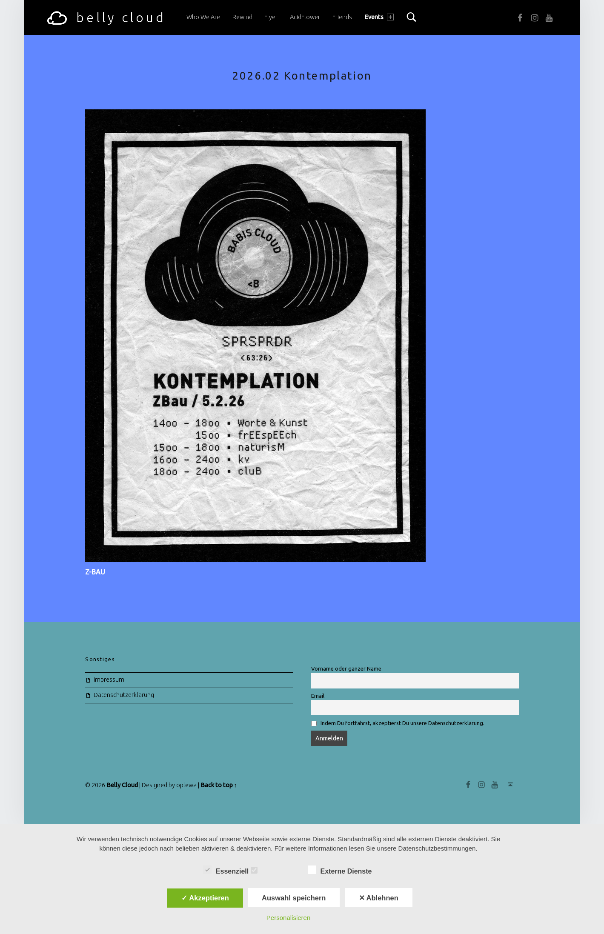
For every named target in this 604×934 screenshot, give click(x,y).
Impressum (109, 679)
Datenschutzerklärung (124, 694)
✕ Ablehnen (378, 898)
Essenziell (230, 870)
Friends (342, 17)
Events (378, 17)
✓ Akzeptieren (205, 898)
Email (317, 696)
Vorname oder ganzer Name (346, 668)
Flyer (271, 17)
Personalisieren (288, 917)
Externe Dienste (344, 870)
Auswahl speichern (294, 898)
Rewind (242, 17)
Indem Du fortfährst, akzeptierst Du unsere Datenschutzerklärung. (402, 723)
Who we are (203, 17)
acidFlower (305, 17)
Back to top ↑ (218, 785)
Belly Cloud (122, 785)
